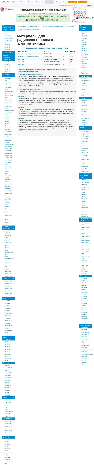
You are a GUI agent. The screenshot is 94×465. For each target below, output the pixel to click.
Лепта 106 (21, 64)
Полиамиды (85, 276)
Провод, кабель (8, 419)
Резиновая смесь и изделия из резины (85, 175)
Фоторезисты (8, 437)
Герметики (22, 26)
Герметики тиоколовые (8, 227)
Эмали (8, 278)
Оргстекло (85, 98)
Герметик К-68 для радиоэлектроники (29, 54)
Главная (22, 2)
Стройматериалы (34, 26)
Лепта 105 (21, 62)
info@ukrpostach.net (80, 22)
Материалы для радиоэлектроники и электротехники (8, 28)
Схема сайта (40, 2)
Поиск (88, 5)
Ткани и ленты (8, 363)
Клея (8, 298)
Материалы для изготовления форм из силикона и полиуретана (8, 55)
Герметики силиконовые (8, 75)
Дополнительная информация (85, 326)
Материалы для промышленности (29, 30)
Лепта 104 (21, 59)
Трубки (8, 397)
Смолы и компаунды (85, 128)
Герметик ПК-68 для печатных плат (28, 56)
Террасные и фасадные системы (85, 27)
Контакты (30, 2)
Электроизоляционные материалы (86, 219)
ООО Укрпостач (8, 2)
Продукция (50, 2)
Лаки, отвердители (8, 338)
